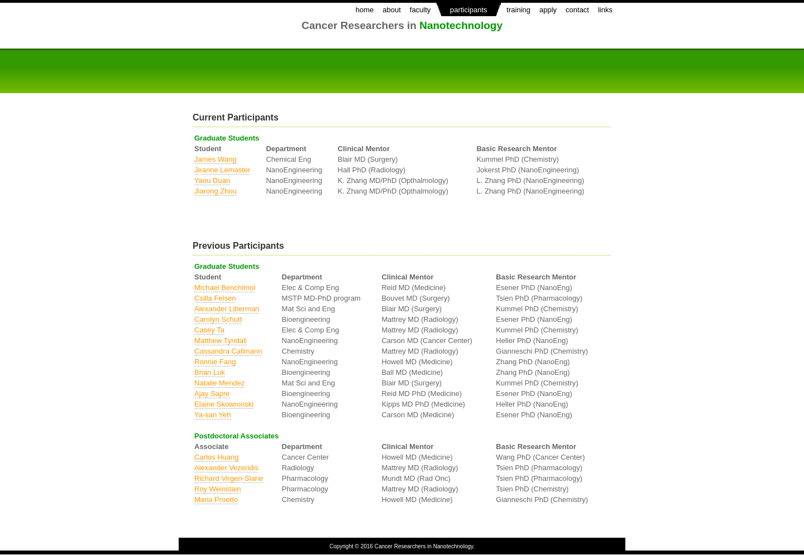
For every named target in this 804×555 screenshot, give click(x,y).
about (391, 10)
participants (468, 10)
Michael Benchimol (224, 287)
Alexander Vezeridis (226, 468)
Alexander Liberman (226, 309)
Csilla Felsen (215, 298)
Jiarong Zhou (215, 191)
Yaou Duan (212, 180)
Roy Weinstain (217, 489)
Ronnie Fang (215, 362)
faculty (420, 10)
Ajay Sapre (212, 393)
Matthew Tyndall (220, 340)
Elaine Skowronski (223, 404)
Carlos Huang (216, 457)
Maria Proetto (216, 499)
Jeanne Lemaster (222, 170)
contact (577, 10)
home (365, 10)
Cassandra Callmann (228, 351)
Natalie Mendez (219, 383)
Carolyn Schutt (218, 319)
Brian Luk (209, 372)
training (518, 10)
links (605, 10)
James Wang (215, 159)
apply (548, 10)
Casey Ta (209, 330)
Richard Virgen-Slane (228, 478)
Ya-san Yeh (212, 415)
